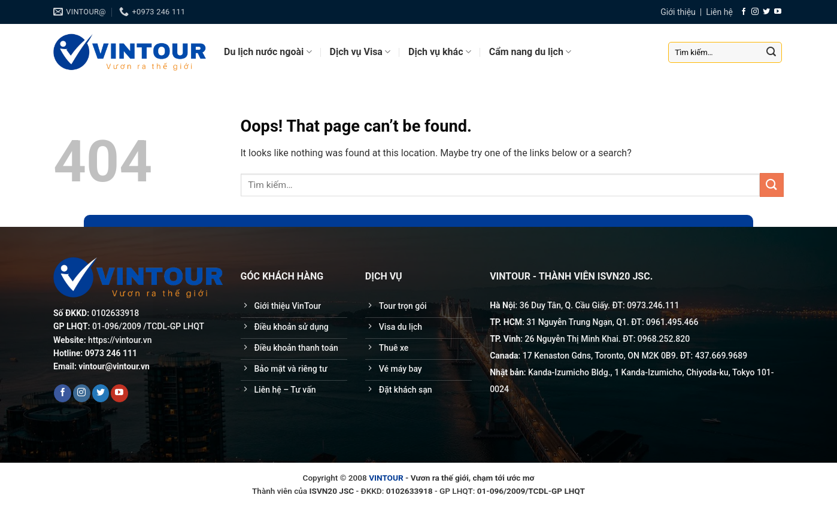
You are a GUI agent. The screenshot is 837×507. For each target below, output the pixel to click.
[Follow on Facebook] (743, 12)
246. (656, 305)
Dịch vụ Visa (360, 52)
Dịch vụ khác (439, 52)
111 (672, 305)
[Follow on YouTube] (777, 12)
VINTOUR (386, 477)
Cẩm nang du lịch (530, 52)
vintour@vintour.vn (114, 366)
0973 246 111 (111, 353)
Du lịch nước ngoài (268, 52)
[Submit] (771, 52)
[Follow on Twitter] (766, 12)
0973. (637, 305)
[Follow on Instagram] (755, 12)
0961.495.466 (672, 322)
